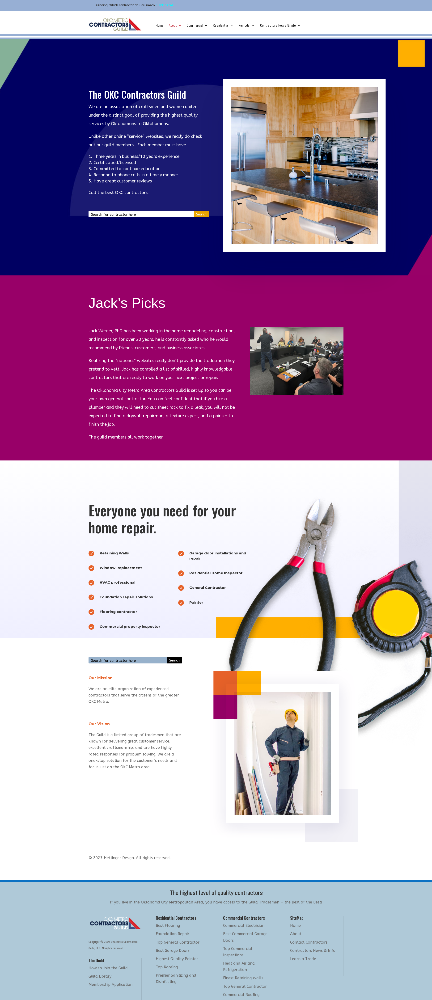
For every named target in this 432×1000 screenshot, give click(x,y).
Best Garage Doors (173, 950)
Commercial (195, 26)
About (173, 26)
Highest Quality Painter (177, 959)
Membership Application (110, 984)
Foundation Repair (172, 934)
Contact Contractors (308, 942)
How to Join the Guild (108, 968)
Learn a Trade (303, 959)
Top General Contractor (177, 942)
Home (160, 26)
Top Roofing (167, 967)
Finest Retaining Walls (243, 978)
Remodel (244, 26)
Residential (221, 26)
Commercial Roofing (241, 994)
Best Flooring (168, 925)
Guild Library (100, 976)
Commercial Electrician (243, 925)
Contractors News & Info (278, 26)
